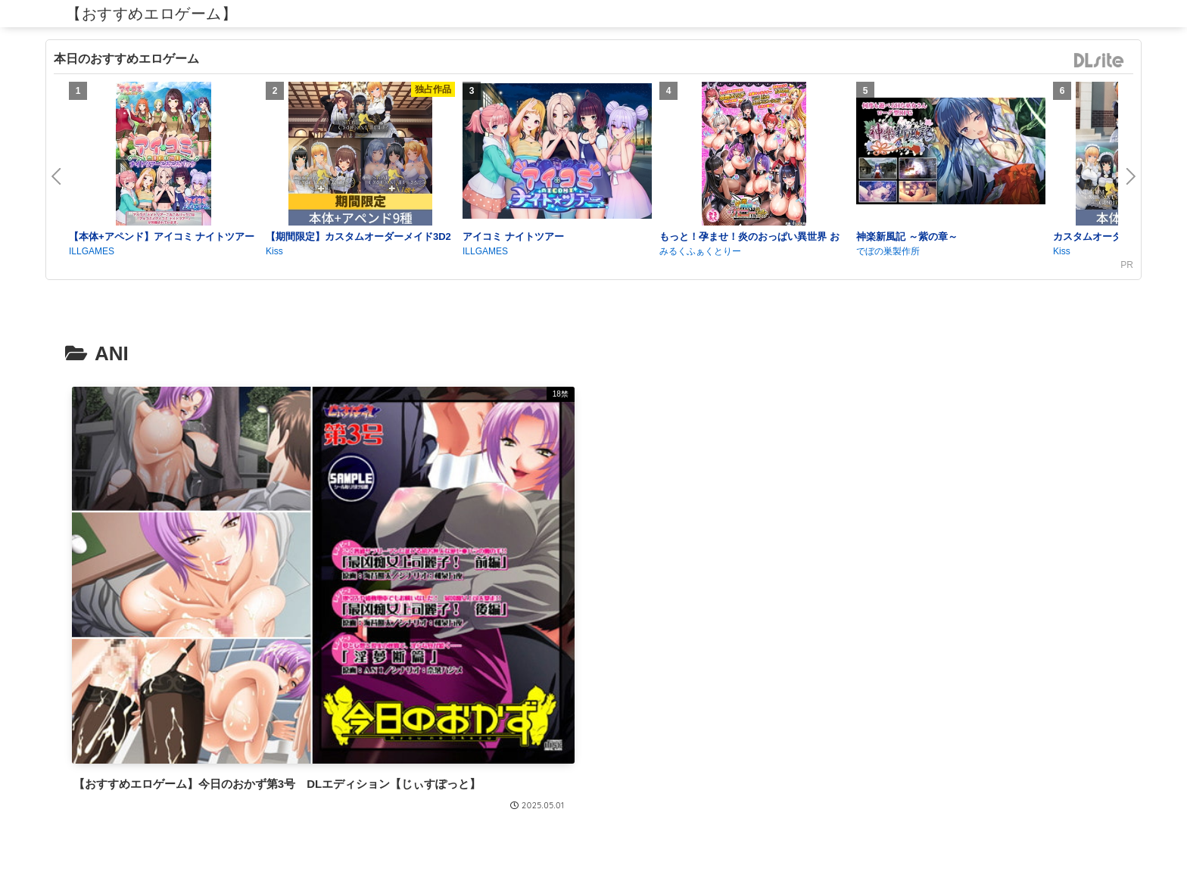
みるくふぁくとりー (700, 251)
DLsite (1099, 60)
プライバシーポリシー (593, 839)
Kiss (274, 251)
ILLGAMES (91, 251)
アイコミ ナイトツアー (513, 236)
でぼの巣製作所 (888, 251)
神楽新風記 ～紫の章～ (907, 236)
